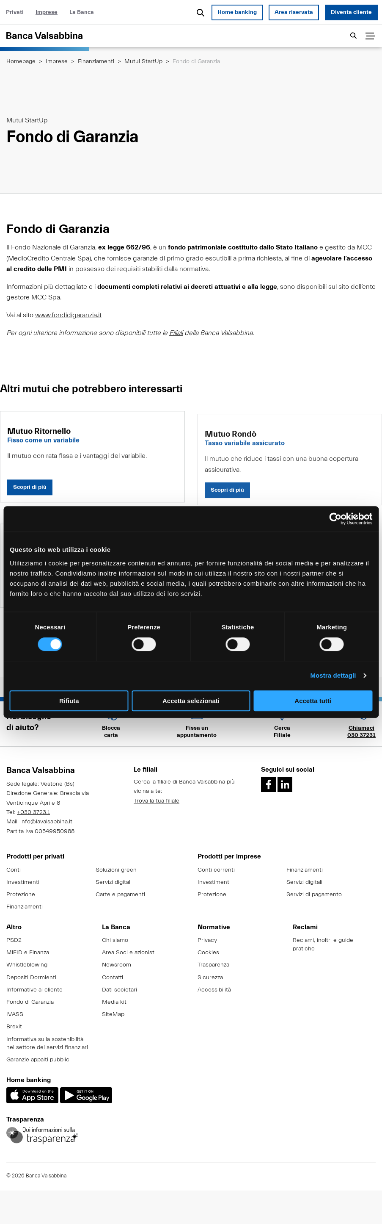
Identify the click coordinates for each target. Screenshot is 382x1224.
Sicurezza (210, 977)
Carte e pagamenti (120, 894)
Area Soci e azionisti (129, 952)
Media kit (114, 1002)
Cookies (208, 952)
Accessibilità (214, 989)
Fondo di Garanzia (30, 1002)
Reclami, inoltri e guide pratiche (323, 944)
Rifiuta (69, 700)
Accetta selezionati (191, 700)
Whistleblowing (26, 964)
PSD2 (14, 940)
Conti (13, 870)
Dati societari (119, 989)
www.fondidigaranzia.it (68, 315)
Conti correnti (216, 870)
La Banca (81, 12)
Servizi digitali (114, 882)
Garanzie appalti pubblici (38, 1059)
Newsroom (116, 964)
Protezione (20, 894)
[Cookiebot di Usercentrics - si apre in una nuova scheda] (335, 518)
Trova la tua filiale (156, 801)
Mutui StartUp (143, 61)
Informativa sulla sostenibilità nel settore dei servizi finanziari (47, 1043)
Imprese (47, 12)
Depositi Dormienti (31, 977)
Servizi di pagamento (314, 894)
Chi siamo (115, 940)
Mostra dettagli (333, 675)
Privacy (207, 940)
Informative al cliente (34, 989)
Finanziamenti (96, 61)
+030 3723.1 (33, 812)
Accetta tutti (312, 700)
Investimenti (22, 882)
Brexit (14, 1026)
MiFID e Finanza (27, 952)
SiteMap (113, 1014)
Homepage (21, 61)
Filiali (176, 333)
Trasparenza (213, 964)
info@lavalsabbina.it (46, 821)
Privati (15, 12)
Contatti (112, 977)
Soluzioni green (116, 870)
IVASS (14, 1014)
